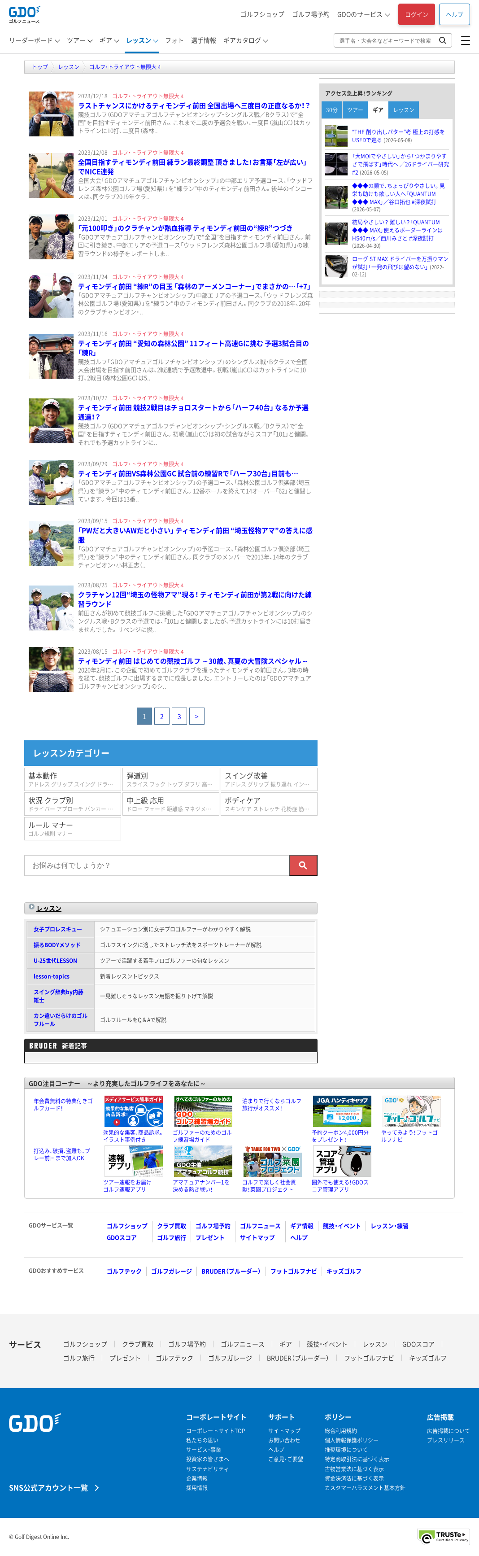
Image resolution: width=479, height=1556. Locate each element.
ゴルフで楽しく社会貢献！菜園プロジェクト (269, 1185)
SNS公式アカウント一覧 (48, 1487)
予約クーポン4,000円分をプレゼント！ (340, 1136)
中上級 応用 (172, 804)
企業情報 (197, 1479)
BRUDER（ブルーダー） (231, 1271)
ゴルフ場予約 (311, 13)
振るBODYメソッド (57, 945)
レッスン (138, 39)
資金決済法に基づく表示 (354, 1479)
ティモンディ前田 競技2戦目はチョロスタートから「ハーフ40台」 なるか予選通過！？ (193, 412)
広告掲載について (448, 1431)
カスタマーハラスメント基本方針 (365, 1488)
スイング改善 (271, 779)
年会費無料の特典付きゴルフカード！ (63, 1104)
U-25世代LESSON (55, 961)
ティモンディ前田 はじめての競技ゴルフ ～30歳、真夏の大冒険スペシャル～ (193, 661)
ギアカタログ (242, 39)
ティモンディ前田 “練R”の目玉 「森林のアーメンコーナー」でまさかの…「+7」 (194, 286)
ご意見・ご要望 (285, 1459)
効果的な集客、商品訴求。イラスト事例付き (133, 1136)
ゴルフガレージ (171, 1271)
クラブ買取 (171, 1225)
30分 (332, 110)
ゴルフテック (124, 1271)
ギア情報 (302, 1225)
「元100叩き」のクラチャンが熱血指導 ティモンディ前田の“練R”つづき (185, 228)
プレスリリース (446, 1440)
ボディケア (271, 804)
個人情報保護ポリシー (352, 1440)
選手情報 (203, 39)
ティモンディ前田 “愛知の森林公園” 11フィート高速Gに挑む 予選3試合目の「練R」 (193, 348)
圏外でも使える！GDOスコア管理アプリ (340, 1185)
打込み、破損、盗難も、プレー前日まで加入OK (62, 1154)
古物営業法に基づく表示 (354, 1469)
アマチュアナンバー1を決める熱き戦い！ (201, 1185)
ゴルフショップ (262, 13)
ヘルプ (454, 14)
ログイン (416, 14)
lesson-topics (52, 976)
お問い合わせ (284, 1440)
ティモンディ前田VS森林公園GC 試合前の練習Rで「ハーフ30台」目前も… (188, 473)
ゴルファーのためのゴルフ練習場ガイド (202, 1136)
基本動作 (74, 779)
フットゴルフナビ (293, 1271)
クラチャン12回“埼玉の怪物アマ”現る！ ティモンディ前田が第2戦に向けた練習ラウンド (195, 599)
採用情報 (197, 1488)
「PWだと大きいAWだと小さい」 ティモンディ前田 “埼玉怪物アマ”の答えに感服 (195, 535)
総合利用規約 (341, 1431)
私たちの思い (202, 1440)
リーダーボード (31, 39)
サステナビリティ (207, 1469)
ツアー (76, 39)
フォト (174, 39)
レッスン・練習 (389, 1225)
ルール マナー (72, 828)
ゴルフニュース (260, 1225)
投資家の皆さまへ (207, 1459)
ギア (106, 39)
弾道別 (172, 779)
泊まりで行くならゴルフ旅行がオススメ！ (271, 1104)
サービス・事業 (203, 1450)
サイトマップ (257, 1237)
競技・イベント (342, 1225)
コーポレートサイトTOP (215, 1431)
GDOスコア (122, 1237)
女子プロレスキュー (58, 929)
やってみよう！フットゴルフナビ (409, 1136)
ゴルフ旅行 (171, 1237)
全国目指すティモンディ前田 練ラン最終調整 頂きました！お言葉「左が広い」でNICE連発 (192, 166)
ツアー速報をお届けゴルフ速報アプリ (127, 1185)
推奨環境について (346, 1450)
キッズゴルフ (344, 1271)
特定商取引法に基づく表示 (357, 1459)
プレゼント (210, 1237)
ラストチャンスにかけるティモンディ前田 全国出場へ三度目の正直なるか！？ (194, 105)
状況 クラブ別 (74, 804)
